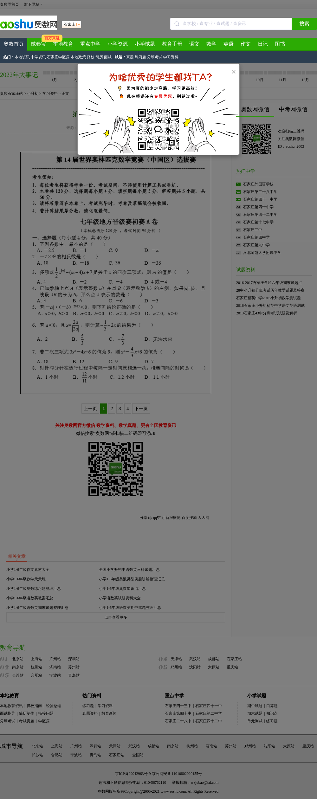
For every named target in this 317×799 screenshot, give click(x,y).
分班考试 (154, 57)
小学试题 (145, 44)
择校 (90, 57)
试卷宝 (38, 44)
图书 (280, 44)
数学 (211, 44)
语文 (194, 44)
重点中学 (90, 44)
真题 (130, 57)
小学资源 (117, 44)
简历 (99, 57)
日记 (263, 44)
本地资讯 (22, 57)
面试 (108, 57)
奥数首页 (13, 44)
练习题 (140, 57)
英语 (228, 44)
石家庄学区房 (58, 57)
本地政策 (78, 57)
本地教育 (63, 44)
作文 (246, 44)
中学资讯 (38, 57)
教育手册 (172, 44)
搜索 (304, 23)
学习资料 (170, 57)
